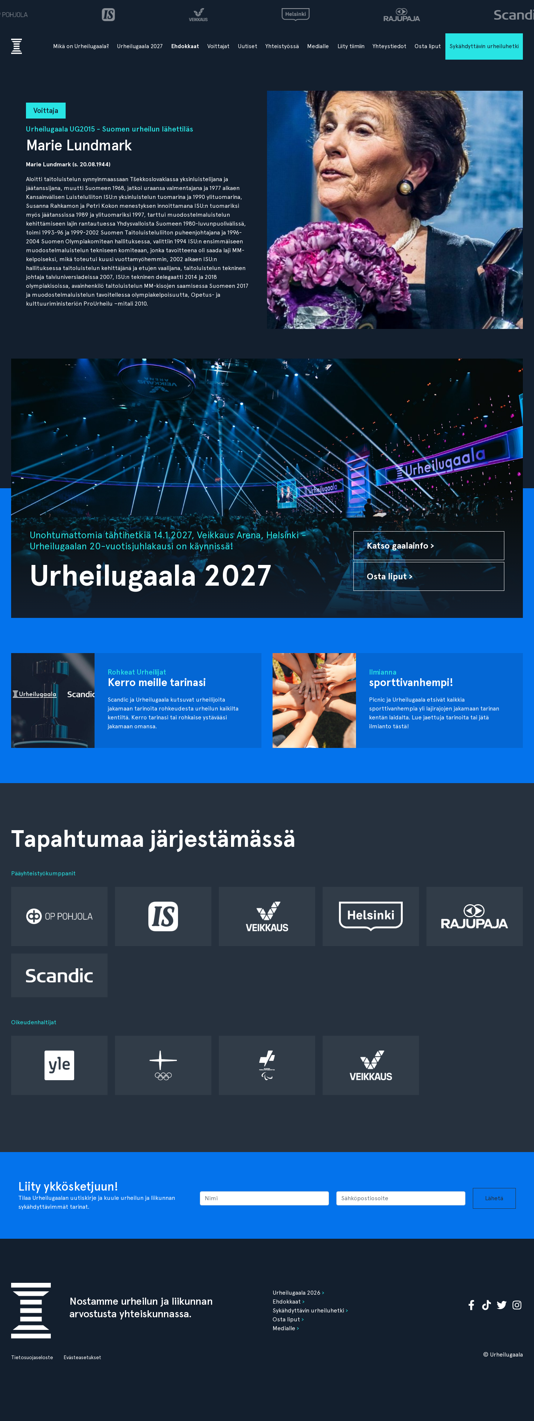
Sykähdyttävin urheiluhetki (484, 46)
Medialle (318, 46)
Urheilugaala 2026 (296, 1292)
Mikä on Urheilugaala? (81, 46)
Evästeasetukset (82, 1357)
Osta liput (428, 46)
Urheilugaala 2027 (140, 46)
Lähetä (494, 1198)
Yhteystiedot (389, 46)
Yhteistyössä (282, 46)
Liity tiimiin (351, 46)
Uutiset (247, 46)
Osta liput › (390, 576)
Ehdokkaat (185, 46)
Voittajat (218, 46)
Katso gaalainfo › (400, 545)
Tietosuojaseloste (32, 1357)
